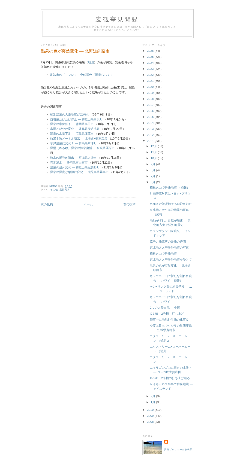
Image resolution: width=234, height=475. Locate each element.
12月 (154, 146)
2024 (151, 62)
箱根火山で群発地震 (163, 253)
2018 (151, 98)
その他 (54, 189)
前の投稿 (129, 204)
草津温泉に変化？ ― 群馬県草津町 (73, 143)
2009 (151, 415)
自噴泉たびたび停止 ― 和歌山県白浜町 (76, 119)
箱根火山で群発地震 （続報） (170, 187)
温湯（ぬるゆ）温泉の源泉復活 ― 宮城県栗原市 (82, 148)
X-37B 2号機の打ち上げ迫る (170, 378)
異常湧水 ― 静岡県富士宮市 (69, 162)
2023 (151, 68)
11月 (154, 152)
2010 (151, 409)
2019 (151, 92)
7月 (153, 176)
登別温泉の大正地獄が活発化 (69, 114)
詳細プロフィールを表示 (178, 449)
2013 (151, 129)
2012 (151, 135)
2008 (151, 421)
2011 (151, 141)
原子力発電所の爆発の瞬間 (168, 241)
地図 (91, 62)
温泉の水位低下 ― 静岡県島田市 (72, 124)
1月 (153, 402)
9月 (153, 164)
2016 (151, 111)
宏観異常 (65, 189)
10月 (154, 158)
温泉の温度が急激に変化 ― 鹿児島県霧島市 (79, 172)
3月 (153, 182)
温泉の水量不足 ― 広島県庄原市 (72, 133)
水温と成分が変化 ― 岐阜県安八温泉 (75, 129)
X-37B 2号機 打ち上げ (167, 313)
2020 (151, 86)
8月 (153, 170)
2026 (151, 50)
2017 (151, 105)
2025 (151, 56)
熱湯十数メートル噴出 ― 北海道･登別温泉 (78, 138)
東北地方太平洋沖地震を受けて (171, 259)
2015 (151, 117)
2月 (153, 396)
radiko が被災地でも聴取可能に (171, 204)
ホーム (88, 204)
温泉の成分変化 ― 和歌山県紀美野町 (75, 167)
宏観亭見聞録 (117, 19)
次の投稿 (47, 204)
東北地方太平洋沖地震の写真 (169, 247)
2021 (151, 80)
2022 (151, 74)
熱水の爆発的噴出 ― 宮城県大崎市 (73, 157)
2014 (151, 123)
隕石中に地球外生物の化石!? (169, 319)
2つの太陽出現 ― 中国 (165, 307)
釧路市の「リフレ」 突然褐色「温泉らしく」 (81, 74)
